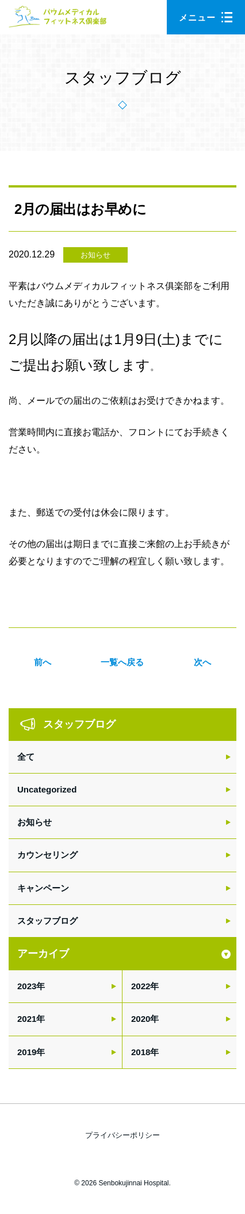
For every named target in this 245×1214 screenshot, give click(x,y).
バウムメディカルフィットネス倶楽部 (57, 20)
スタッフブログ (47, 921)
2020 (140, 1019)
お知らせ (95, 255)
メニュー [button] (205, 17)
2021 (26, 1019)
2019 (26, 1052)
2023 (26, 986)
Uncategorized (46, 789)
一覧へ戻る (122, 662)
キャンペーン (43, 888)
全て (26, 757)
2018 (140, 1052)
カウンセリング (47, 855)
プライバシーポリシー (122, 1135)
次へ (202, 662)
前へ (42, 662)
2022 (140, 986)
